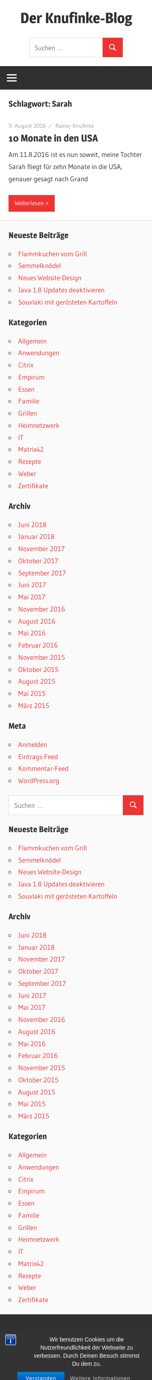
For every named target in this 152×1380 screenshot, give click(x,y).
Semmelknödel (39, 265)
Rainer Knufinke (75, 125)
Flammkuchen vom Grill (52, 253)
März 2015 (33, 705)
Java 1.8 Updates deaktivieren (61, 289)
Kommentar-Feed (43, 768)
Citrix (25, 365)
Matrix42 (31, 449)
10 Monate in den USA (53, 138)
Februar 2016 (38, 645)
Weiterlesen (29, 203)
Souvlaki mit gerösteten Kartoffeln (67, 302)
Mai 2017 (31, 596)
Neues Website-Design (49, 277)
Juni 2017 (32, 584)
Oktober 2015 (38, 669)
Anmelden (32, 744)
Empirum (31, 377)
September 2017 (42, 573)
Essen (26, 389)
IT (21, 437)
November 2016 (41, 609)
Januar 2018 (36, 536)
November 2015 (41, 657)
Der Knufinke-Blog (76, 18)
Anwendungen (38, 352)
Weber (27, 473)
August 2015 (36, 681)
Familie (28, 401)
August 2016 (37, 621)
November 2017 (41, 548)
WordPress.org (38, 780)
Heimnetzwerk (39, 425)
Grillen (27, 413)
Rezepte (29, 461)
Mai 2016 (32, 633)
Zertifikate (33, 485)
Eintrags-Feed (38, 756)
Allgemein (32, 341)
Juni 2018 (32, 524)
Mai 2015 (31, 693)
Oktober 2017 (38, 560)
